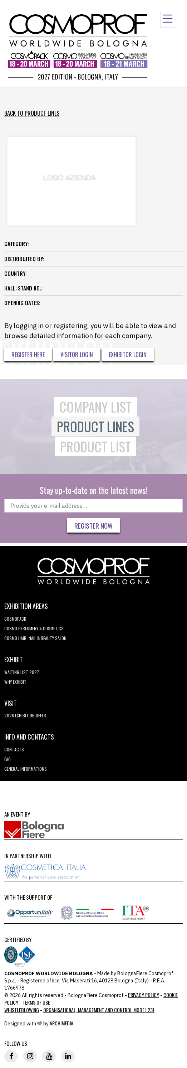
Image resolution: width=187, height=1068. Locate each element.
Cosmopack (15, 619)
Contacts (14, 749)
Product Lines (95, 426)
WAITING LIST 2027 (21, 672)
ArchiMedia (61, 1023)
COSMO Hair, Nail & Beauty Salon (35, 638)
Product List (95, 446)
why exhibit (15, 682)
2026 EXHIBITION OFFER (25, 715)
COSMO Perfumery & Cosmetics (34, 628)
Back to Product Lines (31, 113)
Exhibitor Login (128, 354)
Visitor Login (76, 354)
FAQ (7, 759)
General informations (25, 769)
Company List (95, 407)
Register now (93, 525)
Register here (28, 354)
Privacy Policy (143, 995)
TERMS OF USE (36, 1002)
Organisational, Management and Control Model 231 (98, 1010)
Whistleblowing (21, 1010)
